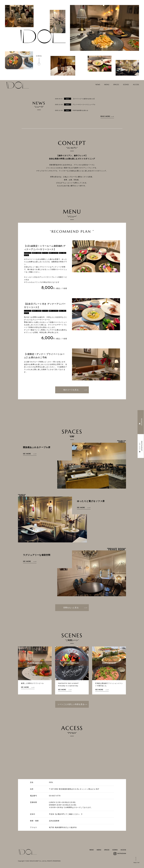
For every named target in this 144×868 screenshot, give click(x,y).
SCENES (124, 84)
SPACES (113, 84)
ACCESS (135, 84)
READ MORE (105, 116)
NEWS (91, 84)
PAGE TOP (137, 862)
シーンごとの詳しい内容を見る (72, 704)
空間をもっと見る (75, 608)
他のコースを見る (75, 390)
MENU (102, 84)
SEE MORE (27, 454)
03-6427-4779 (54, 796)
